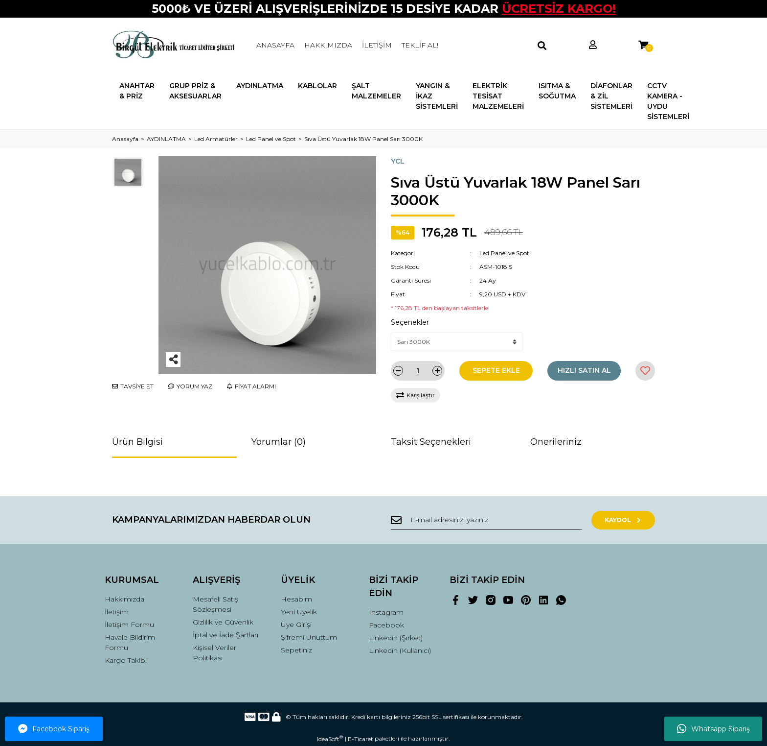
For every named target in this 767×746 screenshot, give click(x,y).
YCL (398, 161)
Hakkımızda (124, 599)
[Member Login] (593, 45)
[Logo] (174, 45)
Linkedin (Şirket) (396, 637)
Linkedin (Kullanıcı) (400, 650)
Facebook (386, 625)
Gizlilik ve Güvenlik (223, 622)
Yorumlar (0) (278, 441)
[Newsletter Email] (486, 520)
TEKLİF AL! (420, 45)
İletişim (117, 611)
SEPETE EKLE (496, 370)
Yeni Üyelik (299, 611)
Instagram (386, 612)
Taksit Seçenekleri (431, 441)
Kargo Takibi (126, 660)
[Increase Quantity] (437, 371)
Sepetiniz (296, 650)
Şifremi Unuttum (309, 637)
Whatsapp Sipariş (713, 728)
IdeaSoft (330, 739)
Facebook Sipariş (54, 728)
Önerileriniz (556, 441)
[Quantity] (418, 371)
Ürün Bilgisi (137, 441)
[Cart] (643, 45)
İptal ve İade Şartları (225, 634)
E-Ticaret (360, 739)
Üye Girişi (296, 624)
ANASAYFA (275, 45)
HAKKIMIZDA (328, 45)
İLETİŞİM (377, 45)
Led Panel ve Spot (504, 253)
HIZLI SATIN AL (584, 370)
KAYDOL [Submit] (623, 520)
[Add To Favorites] (645, 371)
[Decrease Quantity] (398, 371)
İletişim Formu (129, 624)
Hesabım (296, 599)
